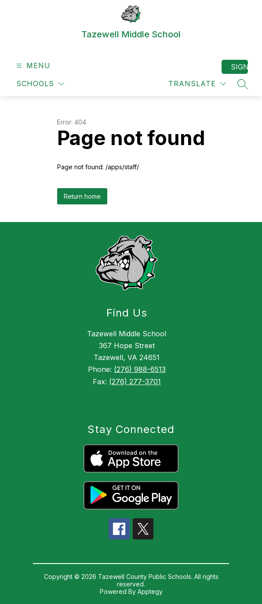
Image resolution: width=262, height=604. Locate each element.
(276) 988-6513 (140, 369)
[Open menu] (32, 65)
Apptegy (150, 591)
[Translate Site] (197, 83)
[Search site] (242, 84)
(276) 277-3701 (135, 381)
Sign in (239, 66)
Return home (82, 196)
